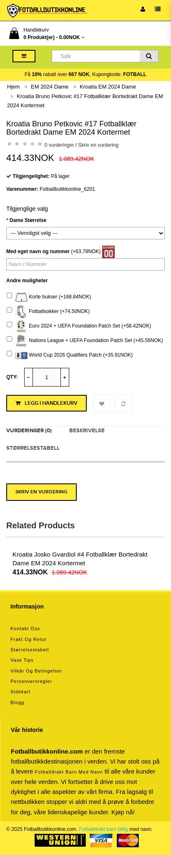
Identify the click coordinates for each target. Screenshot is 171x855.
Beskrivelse (87, 430)
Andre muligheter (27, 280)
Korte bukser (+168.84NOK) (49, 297)
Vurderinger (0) (29, 430)
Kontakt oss (25, 628)
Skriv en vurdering (98, 145)
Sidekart (20, 691)
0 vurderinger (59, 145)
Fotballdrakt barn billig (103, 829)
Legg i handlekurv (46, 403)
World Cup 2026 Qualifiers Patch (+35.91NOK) (70, 355)
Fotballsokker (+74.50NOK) (48, 312)
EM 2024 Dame (49, 87)
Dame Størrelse (28, 220)
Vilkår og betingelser (36, 670)
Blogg (17, 702)
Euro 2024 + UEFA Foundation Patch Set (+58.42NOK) (79, 326)
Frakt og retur (28, 639)
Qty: (12, 377)
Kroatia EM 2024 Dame (108, 87)
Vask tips (22, 660)
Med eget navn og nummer (38, 251)
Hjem (13, 87)
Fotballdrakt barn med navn (69, 771)
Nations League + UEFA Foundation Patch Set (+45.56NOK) (85, 341)
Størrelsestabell (33, 448)
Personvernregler (31, 681)
